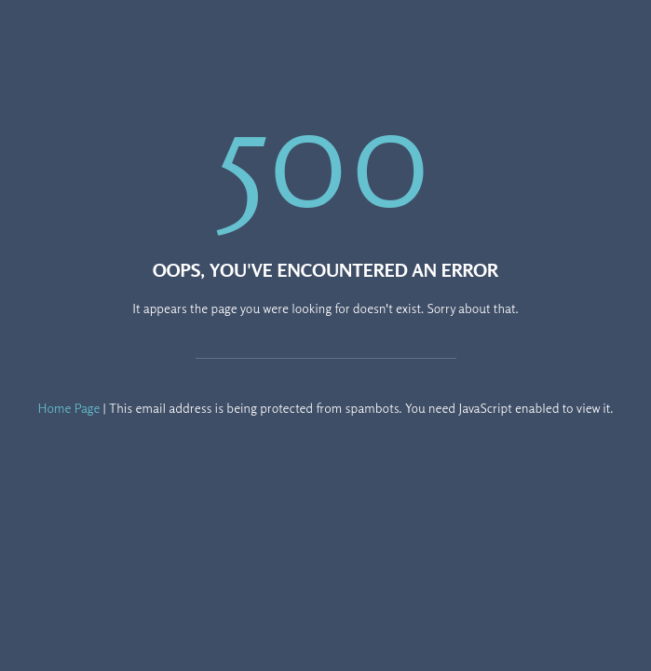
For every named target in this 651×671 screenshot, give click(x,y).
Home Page (69, 408)
